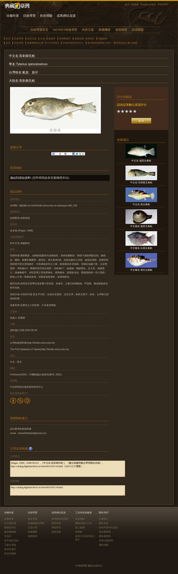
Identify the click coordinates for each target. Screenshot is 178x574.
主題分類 (32, 527)
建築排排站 (10, 527)
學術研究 (56, 527)
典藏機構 (104, 29)
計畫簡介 (103, 518)
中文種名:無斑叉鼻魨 (141, 226)
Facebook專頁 (148, 4)
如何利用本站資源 (108, 527)
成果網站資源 (66, 15)
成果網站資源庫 (60, 518)
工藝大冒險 (10, 544)
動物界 (51, 38)
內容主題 (88, 29)
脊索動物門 (65, 38)
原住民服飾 (10, 553)
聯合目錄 (32, 518)
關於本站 (103, 523)
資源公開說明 (106, 540)
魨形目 (91, 38)
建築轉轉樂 (10, 531)
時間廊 (78, 531)
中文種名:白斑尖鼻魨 (141, 248)
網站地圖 (103, 544)
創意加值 (56, 531)
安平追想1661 (11, 540)
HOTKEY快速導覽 (65, 29)
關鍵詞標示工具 (83, 523)
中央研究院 (53, 43)
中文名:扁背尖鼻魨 (141, 160)
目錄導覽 (29, 15)
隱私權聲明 (105, 536)
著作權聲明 (105, 531)
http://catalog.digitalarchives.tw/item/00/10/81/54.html (67, 490)
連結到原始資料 (20, 177)
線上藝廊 (80, 527)
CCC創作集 (10, 523)
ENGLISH (163, 4)
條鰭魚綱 (79, 38)
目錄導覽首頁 (39, 29)
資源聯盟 (138, 29)
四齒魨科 (103, 38)
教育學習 (56, 523)
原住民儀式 (10, 549)
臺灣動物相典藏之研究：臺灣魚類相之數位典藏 (112, 43)
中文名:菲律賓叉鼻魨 (141, 182)
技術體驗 (46, 15)
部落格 (135, 4)
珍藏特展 (12, 15)
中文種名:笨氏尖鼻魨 (141, 270)
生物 (42, 38)
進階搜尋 (121, 29)
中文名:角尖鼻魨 (141, 204)
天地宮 (7, 536)
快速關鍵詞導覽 (36, 523)
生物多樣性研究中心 (73, 43)
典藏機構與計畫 (35, 43)
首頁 (127, 4)
